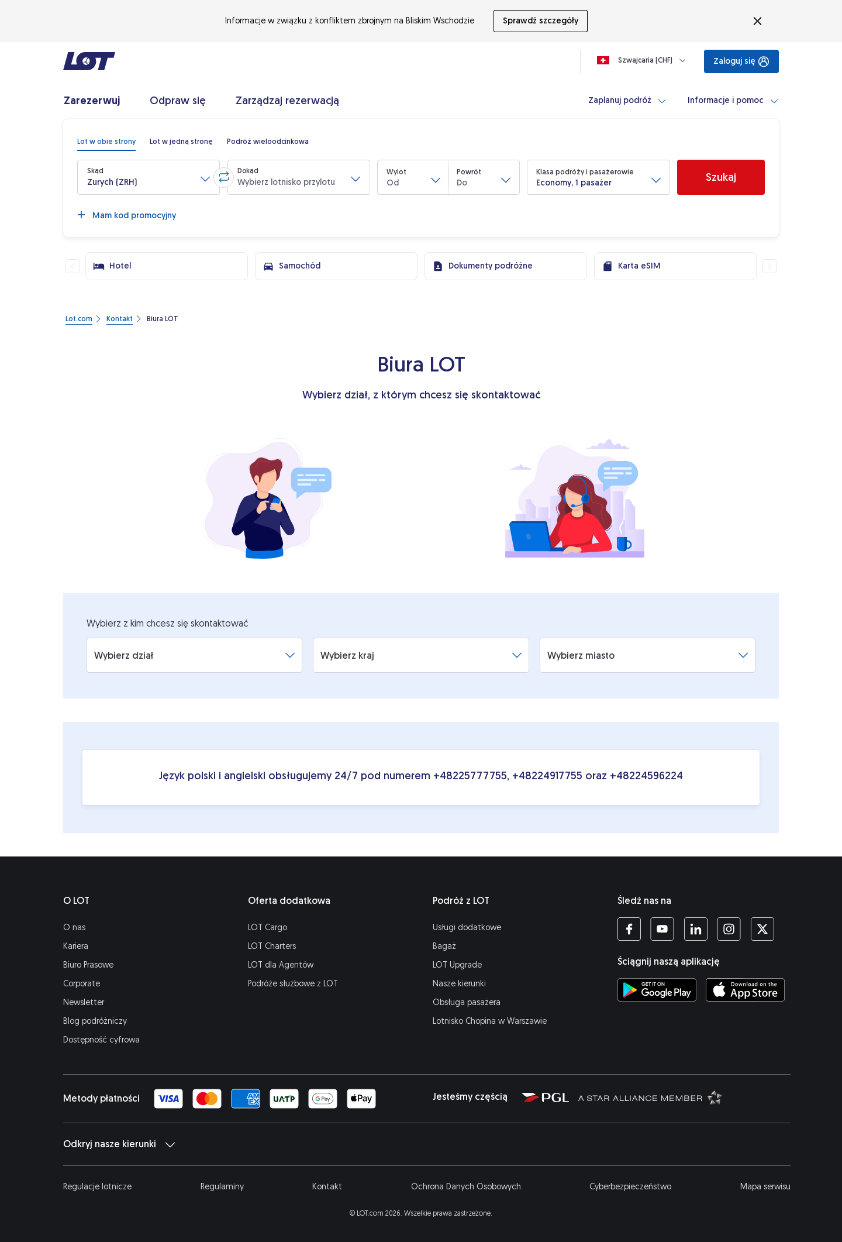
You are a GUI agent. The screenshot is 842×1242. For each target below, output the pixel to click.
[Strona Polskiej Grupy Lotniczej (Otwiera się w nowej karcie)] (545, 1097)
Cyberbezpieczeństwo (630, 1187)
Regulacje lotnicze (97, 1187)
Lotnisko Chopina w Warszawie (490, 1021)
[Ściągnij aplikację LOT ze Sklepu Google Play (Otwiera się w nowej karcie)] (656, 990)
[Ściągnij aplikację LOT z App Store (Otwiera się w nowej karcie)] (745, 990)
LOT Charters (272, 946)
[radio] (106, 141)
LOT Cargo (267, 928)
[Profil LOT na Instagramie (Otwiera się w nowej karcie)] (729, 929)
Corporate (81, 984)
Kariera (75, 946)
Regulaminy (222, 1187)
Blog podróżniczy (95, 1021)
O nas (74, 928)
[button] (148, 177)
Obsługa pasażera (467, 1002)
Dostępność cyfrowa (101, 1040)
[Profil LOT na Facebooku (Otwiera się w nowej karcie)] (629, 929)
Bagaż (444, 946)
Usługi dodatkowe (467, 928)
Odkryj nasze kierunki (119, 1144)
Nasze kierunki (459, 984)
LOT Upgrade (457, 965)
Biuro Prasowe (88, 965)
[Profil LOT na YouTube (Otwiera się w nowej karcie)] (662, 929)
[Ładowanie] (644, 60)
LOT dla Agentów (280, 965)
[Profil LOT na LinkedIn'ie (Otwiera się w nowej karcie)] (696, 929)
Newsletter (83, 1002)
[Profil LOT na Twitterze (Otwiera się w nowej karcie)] (762, 929)
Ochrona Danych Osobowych (466, 1187)
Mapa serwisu (765, 1187)
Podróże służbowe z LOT (293, 984)
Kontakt (327, 1187)
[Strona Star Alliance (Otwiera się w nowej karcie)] (650, 1097)
